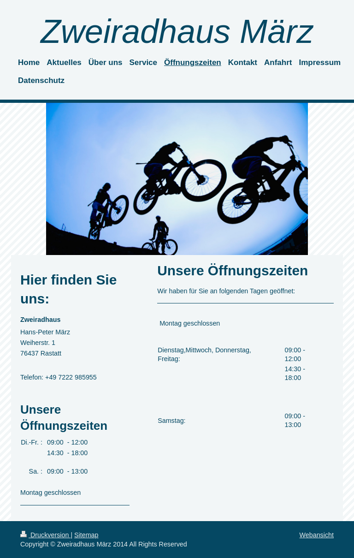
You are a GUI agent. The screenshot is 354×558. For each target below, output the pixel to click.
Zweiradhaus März (177, 31)
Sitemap (86, 535)
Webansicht (317, 535)
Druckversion (45, 535)
